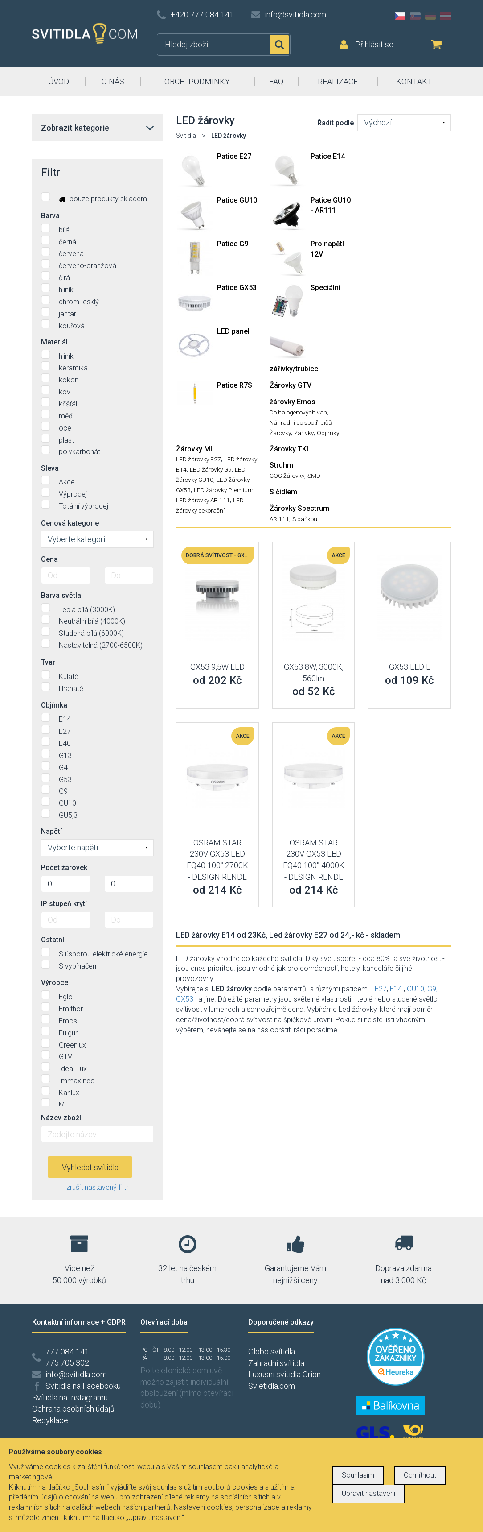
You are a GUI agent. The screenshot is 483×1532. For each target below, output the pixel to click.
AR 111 (279, 518)
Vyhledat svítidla (90, 1167)
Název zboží (61, 1118)
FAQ (276, 81)
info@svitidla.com (295, 14)
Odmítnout (420, 1475)
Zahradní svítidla (276, 1363)
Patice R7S (234, 385)
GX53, (185, 999)
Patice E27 (234, 156)
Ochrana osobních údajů (73, 1408)
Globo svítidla (271, 1351)
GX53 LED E (409, 666)
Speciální (325, 287)
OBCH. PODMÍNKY (197, 81)
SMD (313, 475)
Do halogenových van (298, 412)
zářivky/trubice (294, 368)
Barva (50, 215)
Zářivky (304, 432)
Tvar (48, 662)
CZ (400, 16)
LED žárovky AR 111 (203, 500)
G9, (432, 989)
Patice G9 (232, 244)
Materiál (54, 342)
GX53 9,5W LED (217, 666)
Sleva (50, 468)
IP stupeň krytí (64, 903)
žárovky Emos (292, 401)
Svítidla (186, 135)
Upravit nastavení (368, 1493)
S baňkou (304, 518)
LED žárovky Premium (224, 489)
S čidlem (283, 492)
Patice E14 (328, 156)
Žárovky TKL (290, 449)
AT (445, 16)
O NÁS (113, 81)
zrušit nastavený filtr (97, 1187)
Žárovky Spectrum (299, 508)
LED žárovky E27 (198, 459)
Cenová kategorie (70, 523)
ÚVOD (58, 81)
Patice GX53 (237, 287)
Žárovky (280, 432)
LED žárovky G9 (211, 469)
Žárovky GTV (290, 385)
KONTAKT (414, 81)
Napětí (51, 831)
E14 (396, 989)
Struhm (281, 465)
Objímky (328, 432)
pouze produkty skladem (94, 197)
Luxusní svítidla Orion (284, 1374)
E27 (381, 989)
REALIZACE (338, 81)
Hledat (279, 44)
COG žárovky (287, 475)
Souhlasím (358, 1475)
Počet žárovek (64, 867)
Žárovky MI (194, 449)
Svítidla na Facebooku (83, 1386)
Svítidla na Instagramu (70, 1397)
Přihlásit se (374, 44)
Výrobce (54, 982)
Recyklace (50, 1420)
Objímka (54, 705)
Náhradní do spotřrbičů (301, 422)
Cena (49, 559)
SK (415, 16)
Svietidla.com (271, 1386)
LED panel (233, 331)
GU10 (415, 989)
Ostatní (52, 940)
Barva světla (61, 595)
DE (430, 16)
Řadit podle (335, 123)
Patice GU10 (237, 200)
